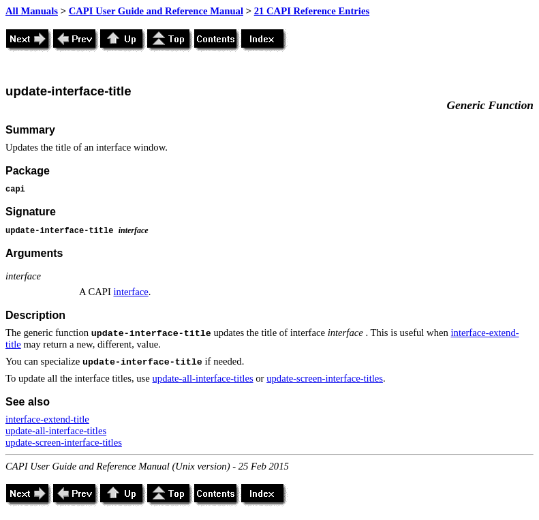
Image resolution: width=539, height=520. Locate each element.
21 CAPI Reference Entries (311, 10)
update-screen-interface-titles (324, 378)
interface (131, 291)
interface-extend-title (47, 419)
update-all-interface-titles (202, 378)
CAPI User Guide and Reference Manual (156, 10)
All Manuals (31, 10)
